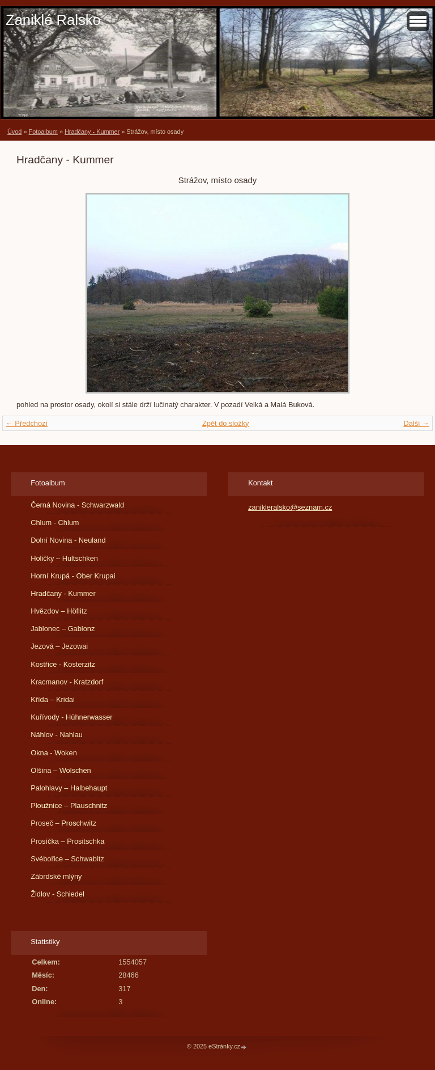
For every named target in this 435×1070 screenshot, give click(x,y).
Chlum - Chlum (55, 522)
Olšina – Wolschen (61, 770)
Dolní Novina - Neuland (68, 540)
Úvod (14, 131)
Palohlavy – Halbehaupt (69, 788)
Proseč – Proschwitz (63, 823)
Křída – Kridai (53, 699)
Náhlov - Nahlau (57, 734)
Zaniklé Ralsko (53, 20)
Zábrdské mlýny (56, 876)
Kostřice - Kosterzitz (63, 664)
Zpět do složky (225, 423)
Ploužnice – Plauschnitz (69, 805)
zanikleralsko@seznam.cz (290, 507)
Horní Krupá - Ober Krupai (73, 576)
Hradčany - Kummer (92, 131)
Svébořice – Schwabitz (67, 859)
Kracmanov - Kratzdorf (67, 682)
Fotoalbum (42, 131)
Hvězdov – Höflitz (59, 611)
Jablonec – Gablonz (63, 628)
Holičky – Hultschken (64, 558)
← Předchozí (27, 423)
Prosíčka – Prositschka (67, 841)
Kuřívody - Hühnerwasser (71, 717)
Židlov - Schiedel (57, 894)
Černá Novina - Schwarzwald (77, 505)
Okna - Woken (54, 752)
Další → (416, 423)
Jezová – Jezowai (59, 646)
